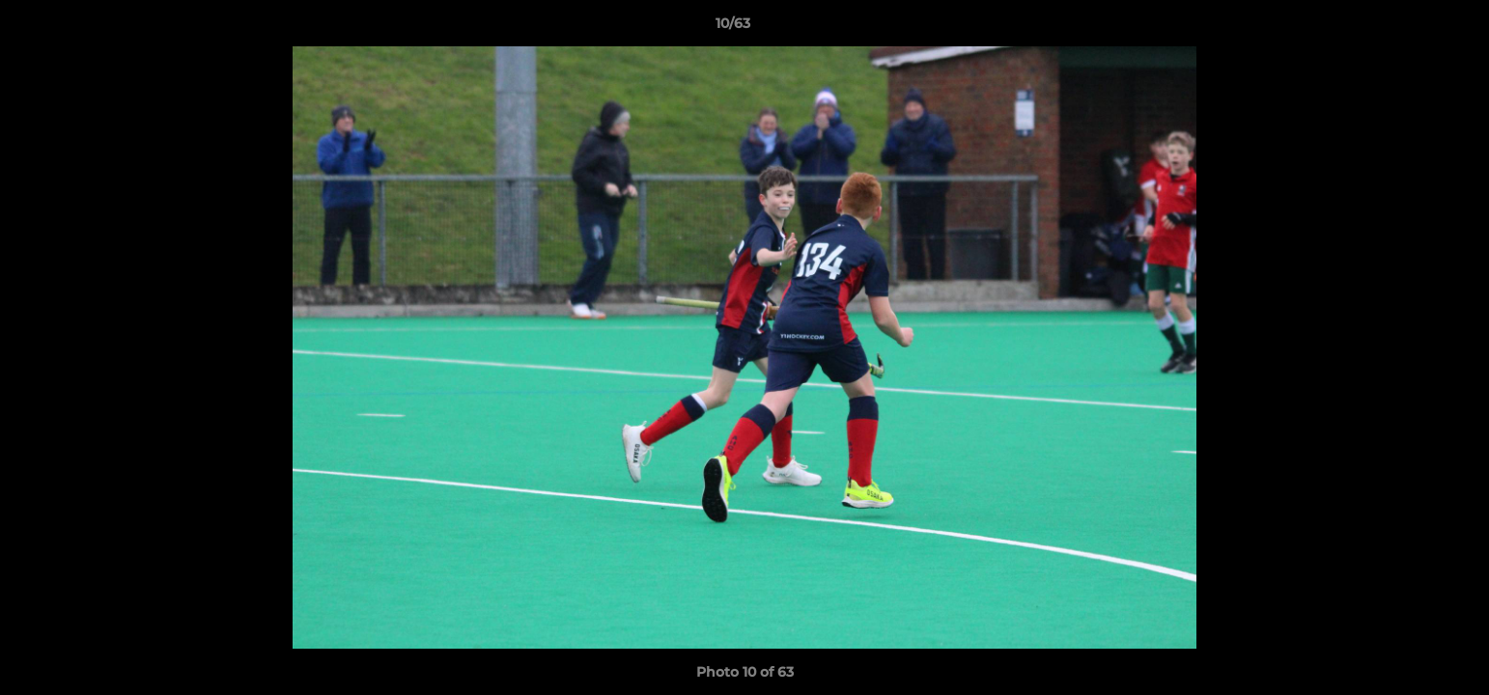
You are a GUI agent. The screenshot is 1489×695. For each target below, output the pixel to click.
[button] (1407, 28)
